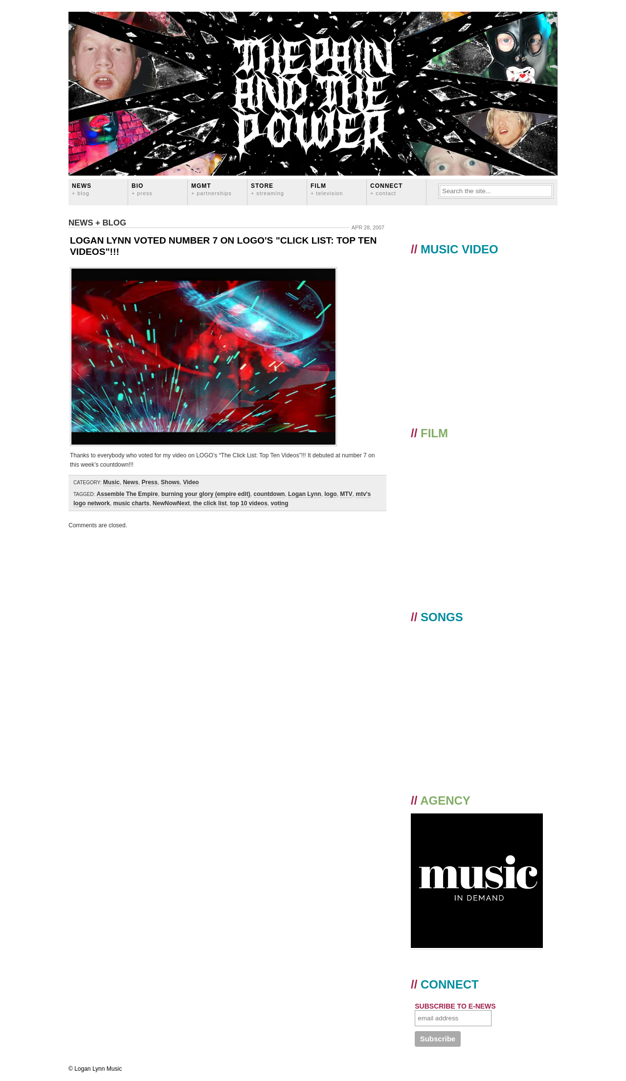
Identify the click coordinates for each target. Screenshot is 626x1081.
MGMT (211, 189)
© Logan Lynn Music (95, 1068)
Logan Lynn (304, 494)
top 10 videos (249, 503)
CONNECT (386, 189)
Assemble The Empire (127, 494)
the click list (210, 503)
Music (111, 482)
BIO (142, 189)
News (81, 189)
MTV (346, 494)
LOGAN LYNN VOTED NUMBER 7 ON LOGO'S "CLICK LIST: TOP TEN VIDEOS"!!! (223, 246)
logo (330, 494)
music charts (131, 503)
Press (149, 482)
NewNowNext (171, 503)
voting (279, 503)
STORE (267, 189)
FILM (327, 189)
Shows (170, 482)
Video (191, 482)
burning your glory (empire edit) (205, 494)
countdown (269, 494)
